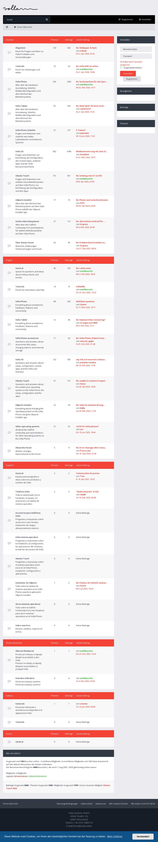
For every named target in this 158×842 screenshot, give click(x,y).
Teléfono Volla (22, 491)
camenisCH (85, 108)
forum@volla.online (82, 826)
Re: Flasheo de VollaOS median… (91, 582)
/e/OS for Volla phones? (87, 426)
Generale (20, 703)
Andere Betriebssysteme (27, 221)
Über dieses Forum (24, 242)
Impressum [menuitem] (101, 803)
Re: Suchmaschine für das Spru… (91, 81)
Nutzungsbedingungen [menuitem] (67, 803)
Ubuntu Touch (22, 175)
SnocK (83, 585)
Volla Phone (21, 81)
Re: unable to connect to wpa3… (91, 380)
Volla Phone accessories (27, 338)
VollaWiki (80, 286)
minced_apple (87, 341)
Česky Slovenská (14, 642)
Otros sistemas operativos (27, 604)
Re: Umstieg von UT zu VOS (89, 175)
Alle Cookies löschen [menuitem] (118, 803)
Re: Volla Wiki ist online (87, 66)
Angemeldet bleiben (131, 67)
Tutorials (19, 66)
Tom (82, 476)
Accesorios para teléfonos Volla (27, 514)
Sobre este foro (22, 625)
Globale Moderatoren (38, 776)
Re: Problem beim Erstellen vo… (91, 242)
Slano (83, 383)
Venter (83, 304)
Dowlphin (84, 154)
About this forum (23, 447)
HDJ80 (83, 494)
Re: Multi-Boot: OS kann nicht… (90, 106)
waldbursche (86, 69)
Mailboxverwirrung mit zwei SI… (91, 151)
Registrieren (132, 79)
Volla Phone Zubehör (25, 130)
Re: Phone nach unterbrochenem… (92, 200)
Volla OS (19, 151)
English (9, 260)
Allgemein (20, 47)
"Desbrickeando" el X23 (87, 491)
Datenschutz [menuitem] (87, 803)
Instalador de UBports (26, 582)
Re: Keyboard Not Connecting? (90, 319)
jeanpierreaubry (88, 362)
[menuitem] (145, 19)
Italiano (9, 695)
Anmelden (125, 39)
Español (9, 465)
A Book (83, 50)
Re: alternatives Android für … (90, 221)
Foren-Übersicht (10, 803)
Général (19, 741)
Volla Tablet (21, 106)
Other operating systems (27, 426)
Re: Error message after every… (91, 447)
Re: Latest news (83, 268)
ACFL (82, 203)
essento (83, 703)
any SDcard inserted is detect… (91, 359)
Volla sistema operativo (26, 537)
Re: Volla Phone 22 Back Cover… (91, 338)
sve (81, 429)
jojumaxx (84, 133)
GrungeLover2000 (88, 322)
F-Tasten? (81, 130)
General (19, 268)
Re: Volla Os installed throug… (90, 405)
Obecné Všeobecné (24, 651)
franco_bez (85, 450)
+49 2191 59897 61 (83, 822)
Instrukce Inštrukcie (24, 678)
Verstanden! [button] (143, 836)
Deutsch (10, 39)
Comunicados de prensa (87, 473)
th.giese (84, 224)
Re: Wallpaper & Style (86, 47)
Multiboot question (85, 301)
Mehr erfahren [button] (115, 836)
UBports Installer (23, 200)
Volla (82, 408)
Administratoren (21, 776)
